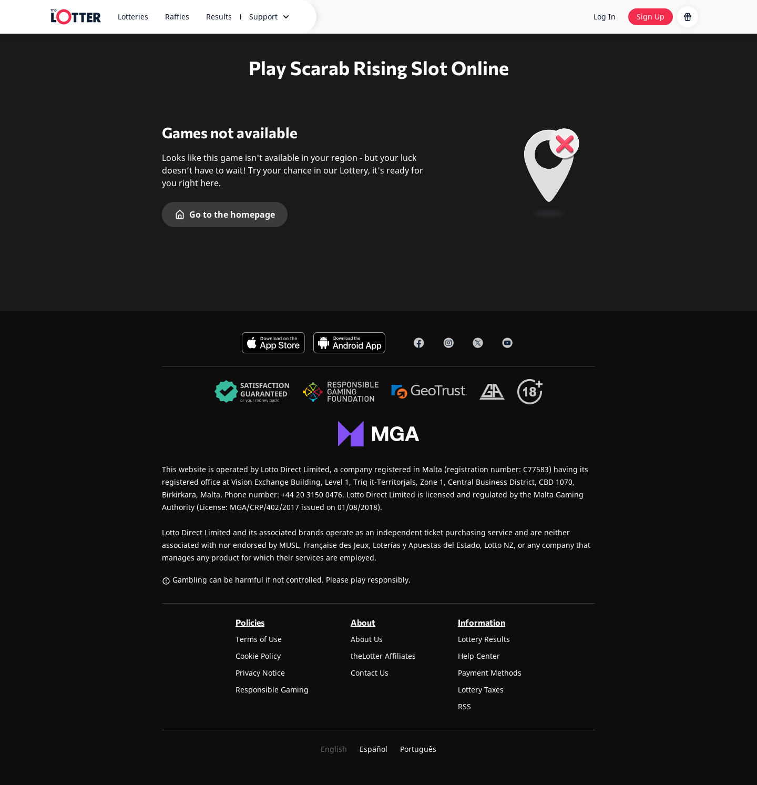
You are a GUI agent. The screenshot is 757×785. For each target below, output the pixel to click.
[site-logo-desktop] (75, 16)
